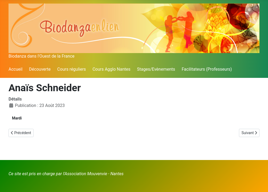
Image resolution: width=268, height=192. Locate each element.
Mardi (17, 118)
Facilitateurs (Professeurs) (207, 69)
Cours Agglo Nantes (111, 69)
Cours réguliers (71, 69)
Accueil (15, 69)
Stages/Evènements (156, 69)
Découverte (40, 69)
